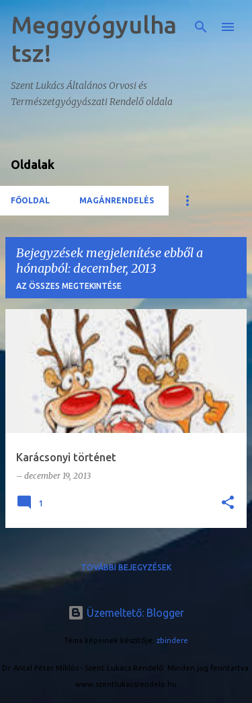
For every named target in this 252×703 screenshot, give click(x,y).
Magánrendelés (116, 200)
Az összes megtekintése (69, 285)
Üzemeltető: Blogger (126, 613)
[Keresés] (201, 27)
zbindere (172, 640)
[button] (228, 503)
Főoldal (30, 200)
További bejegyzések (126, 567)
